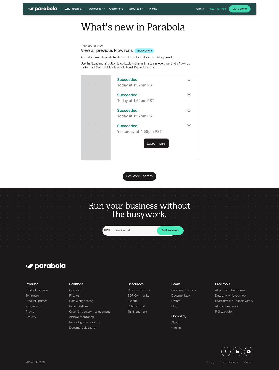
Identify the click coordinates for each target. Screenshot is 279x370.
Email (106, 230)
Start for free (218, 9)
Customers (116, 9)
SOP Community (138, 295)
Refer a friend (136, 306)
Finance (74, 295)
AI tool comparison (227, 306)
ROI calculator (224, 311)
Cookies (248, 362)
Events (175, 301)
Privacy (210, 362)
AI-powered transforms (230, 290)
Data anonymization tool (230, 295)
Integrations (33, 306)
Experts (133, 301)
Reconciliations (78, 306)
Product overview (37, 290)
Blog (174, 306)
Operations (76, 290)
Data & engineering (81, 301)
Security (31, 317)
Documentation (181, 295)
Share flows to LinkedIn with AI (234, 301)
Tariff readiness (137, 311)
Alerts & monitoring (81, 317)
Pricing (153, 9)
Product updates (36, 301)
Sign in (200, 9)
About (175, 322)
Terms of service (229, 362)
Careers (176, 328)
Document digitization (83, 328)
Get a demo (240, 9)
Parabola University (183, 290)
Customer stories (139, 290)
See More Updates (139, 176)
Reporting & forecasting (84, 322)
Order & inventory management (89, 311)
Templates (32, 295)
